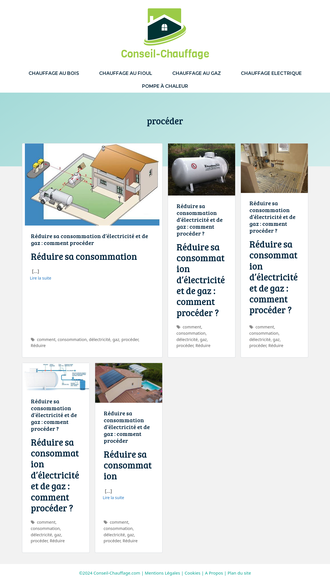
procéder (129, 339)
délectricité (99, 339)
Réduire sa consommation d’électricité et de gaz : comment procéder (89, 239)
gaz (116, 339)
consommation (72, 339)
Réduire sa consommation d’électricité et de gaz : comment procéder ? (200, 219)
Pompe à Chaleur (165, 86)
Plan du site (239, 573)
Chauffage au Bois (54, 73)
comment (46, 339)
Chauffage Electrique (271, 73)
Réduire (38, 345)
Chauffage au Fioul (125, 73)
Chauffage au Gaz (196, 73)
